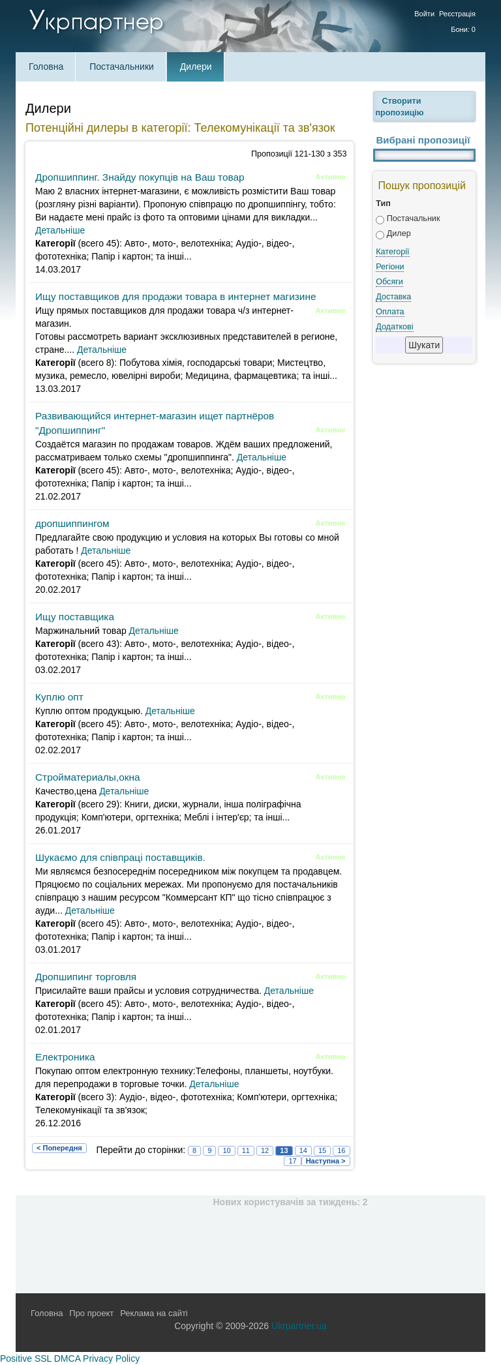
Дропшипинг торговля (85, 976)
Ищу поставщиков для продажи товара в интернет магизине (175, 296)
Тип (383, 203)
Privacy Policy (111, 1358)
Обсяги (389, 281)
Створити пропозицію (400, 107)
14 (303, 1150)
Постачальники (121, 66)
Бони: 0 (463, 29)
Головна (46, 66)
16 (341, 1150)
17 (292, 1161)
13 (284, 1150)
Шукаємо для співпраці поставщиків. (120, 857)
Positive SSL (26, 1358)
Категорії (392, 251)
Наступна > (326, 1161)
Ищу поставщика (74, 616)
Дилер (399, 233)
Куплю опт (59, 696)
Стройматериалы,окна (87, 777)
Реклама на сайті (154, 1313)
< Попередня (59, 1148)
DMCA (67, 1358)
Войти (424, 14)
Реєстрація (457, 14)
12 (265, 1150)
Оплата (390, 311)
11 (246, 1150)
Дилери (196, 66)
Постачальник (413, 218)
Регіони (390, 266)
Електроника (65, 1056)
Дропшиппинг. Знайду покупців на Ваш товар (140, 177)
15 (322, 1150)
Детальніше (60, 230)
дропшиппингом (72, 523)
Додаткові (394, 326)
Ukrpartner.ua (299, 1326)
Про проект (91, 1313)
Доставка (393, 296)
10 (226, 1150)
